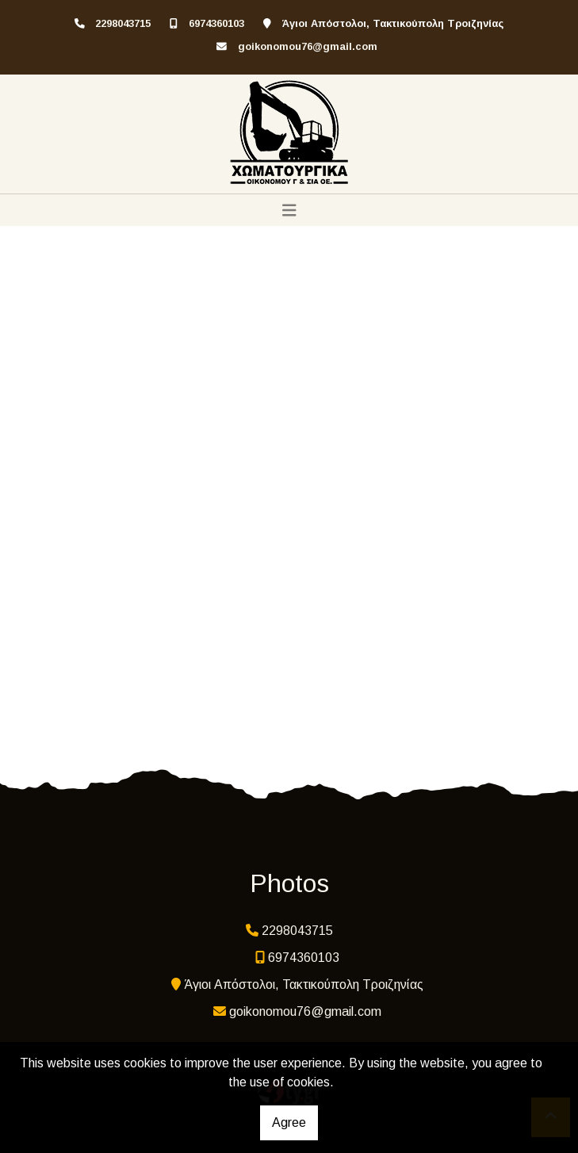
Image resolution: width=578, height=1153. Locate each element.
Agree (289, 1122)
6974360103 (216, 23)
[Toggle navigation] (289, 210)
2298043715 (123, 23)
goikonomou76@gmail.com (307, 46)
